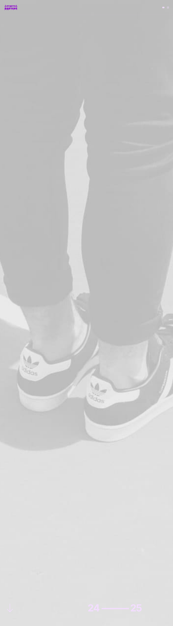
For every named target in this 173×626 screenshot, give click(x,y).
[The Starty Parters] (12, 7)
